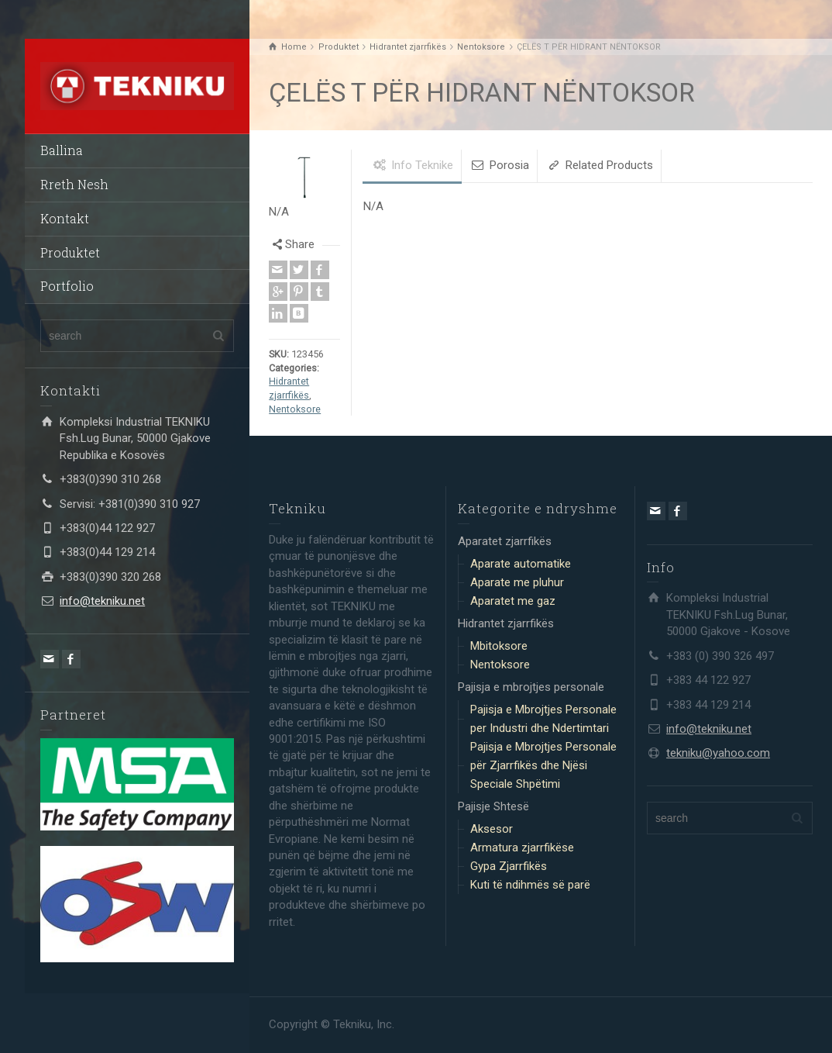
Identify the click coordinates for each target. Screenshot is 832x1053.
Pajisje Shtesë (493, 806)
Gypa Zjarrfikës (508, 866)
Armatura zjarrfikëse (522, 847)
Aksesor (491, 829)
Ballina (61, 150)
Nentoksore (295, 409)
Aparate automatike (520, 564)
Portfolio (67, 286)
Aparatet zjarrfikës (505, 541)
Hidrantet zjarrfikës (506, 623)
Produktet (70, 252)
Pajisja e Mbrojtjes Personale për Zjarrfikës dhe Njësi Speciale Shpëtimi (543, 765)
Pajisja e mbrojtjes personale (531, 687)
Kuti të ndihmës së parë (530, 885)
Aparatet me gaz (512, 601)
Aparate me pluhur (517, 582)
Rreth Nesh (74, 184)
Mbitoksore (499, 646)
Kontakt (64, 218)
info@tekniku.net (102, 601)
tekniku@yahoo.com (718, 753)
